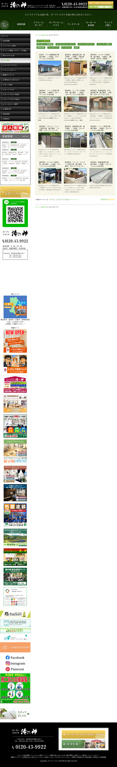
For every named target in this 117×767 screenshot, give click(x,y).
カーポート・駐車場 (45, 44)
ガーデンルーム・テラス (65, 44)
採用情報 (103, 757)
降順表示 (111, 199)
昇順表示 (104, 199)
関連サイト (15, 328)
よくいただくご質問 (10, 104)
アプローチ (67, 47)
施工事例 (6, 60)
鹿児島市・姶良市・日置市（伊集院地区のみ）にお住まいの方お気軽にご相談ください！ (15, 322)
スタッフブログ (8, 89)
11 (62, 199)
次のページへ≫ (73, 199)
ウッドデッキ (53, 47)
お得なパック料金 (80, 755)
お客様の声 (7, 109)
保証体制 (6, 114)
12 (65, 199)
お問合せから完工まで (11, 80)
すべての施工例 (43, 41)
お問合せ (6, 119)
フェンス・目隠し (104, 44)
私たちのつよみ (8, 55)
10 (59, 199)
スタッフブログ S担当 (11, 94)
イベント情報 (48, 755)
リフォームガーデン (86, 44)
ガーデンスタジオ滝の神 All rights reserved (62, 761)
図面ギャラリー (8, 75)
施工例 (44, 35)
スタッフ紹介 (8, 85)
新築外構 (41, 47)
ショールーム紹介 (9, 46)
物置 (76, 47)
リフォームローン (9, 70)
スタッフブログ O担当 (11, 99)
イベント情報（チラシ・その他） (15, 50)
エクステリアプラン (10, 65)
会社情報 (6, 41)
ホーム (37, 35)
